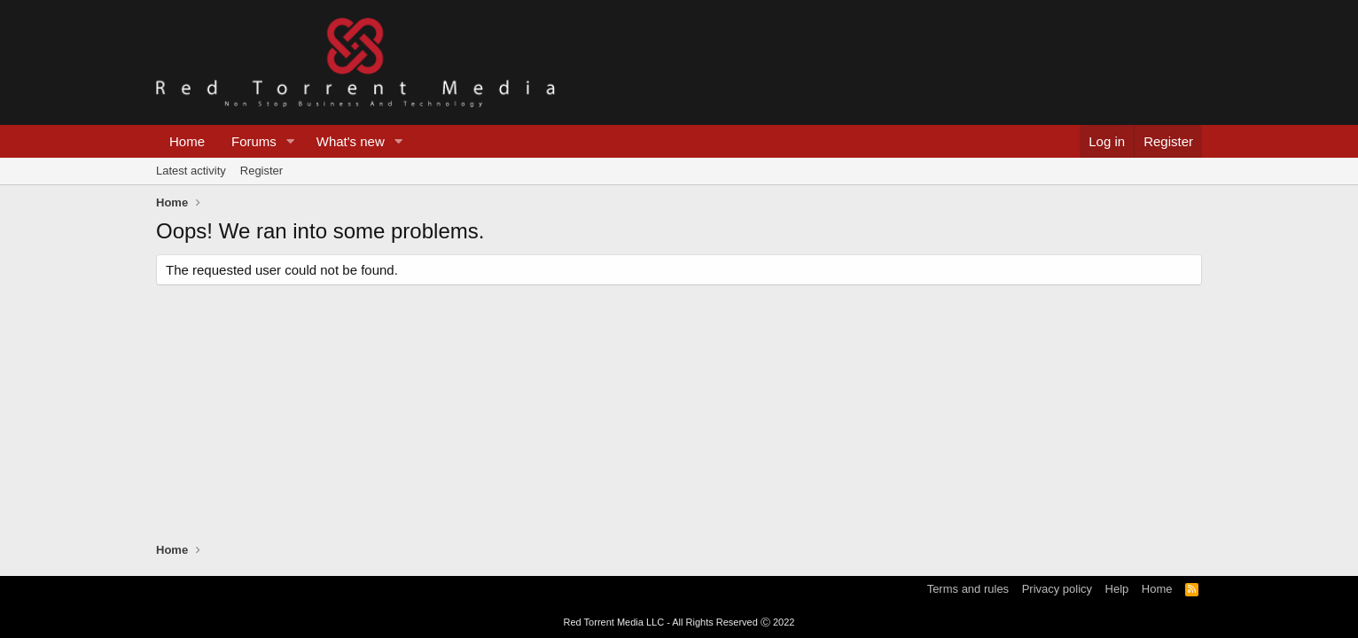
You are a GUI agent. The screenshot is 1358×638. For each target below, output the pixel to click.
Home (187, 141)
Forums (254, 141)
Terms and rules (968, 588)
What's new (350, 141)
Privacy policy (1057, 588)
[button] (290, 141)
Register (261, 170)
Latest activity (191, 170)
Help (1117, 588)
